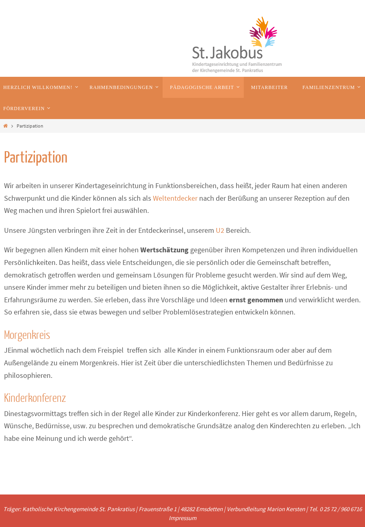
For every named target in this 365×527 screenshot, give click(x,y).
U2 (219, 230)
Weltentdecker (175, 198)
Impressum (182, 518)
